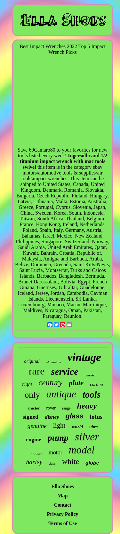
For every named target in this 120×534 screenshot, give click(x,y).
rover (51, 408)
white (70, 461)
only (32, 395)
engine (33, 440)
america (91, 375)
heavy (87, 405)
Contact (62, 505)
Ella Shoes (62, 486)
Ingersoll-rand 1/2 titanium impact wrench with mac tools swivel (63, 161)
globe (92, 463)
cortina (96, 384)
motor (55, 452)
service (64, 371)
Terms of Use (62, 523)
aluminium (53, 362)
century (50, 382)
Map (63, 495)
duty (52, 463)
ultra (93, 426)
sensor (36, 454)
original (31, 361)
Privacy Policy (62, 514)
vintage (84, 357)
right (27, 384)
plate (76, 383)
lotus (96, 416)
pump (58, 438)
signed (30, 417)
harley (34, 462)
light (59, 425)
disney (52, 417)
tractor (34, 408)
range (66, 408)
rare (37, 371)
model (82, 450)
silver (87, 437)
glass (75, 416)
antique (61, 394)
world (77, 426)
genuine (37, 426)
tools (91, 394)
